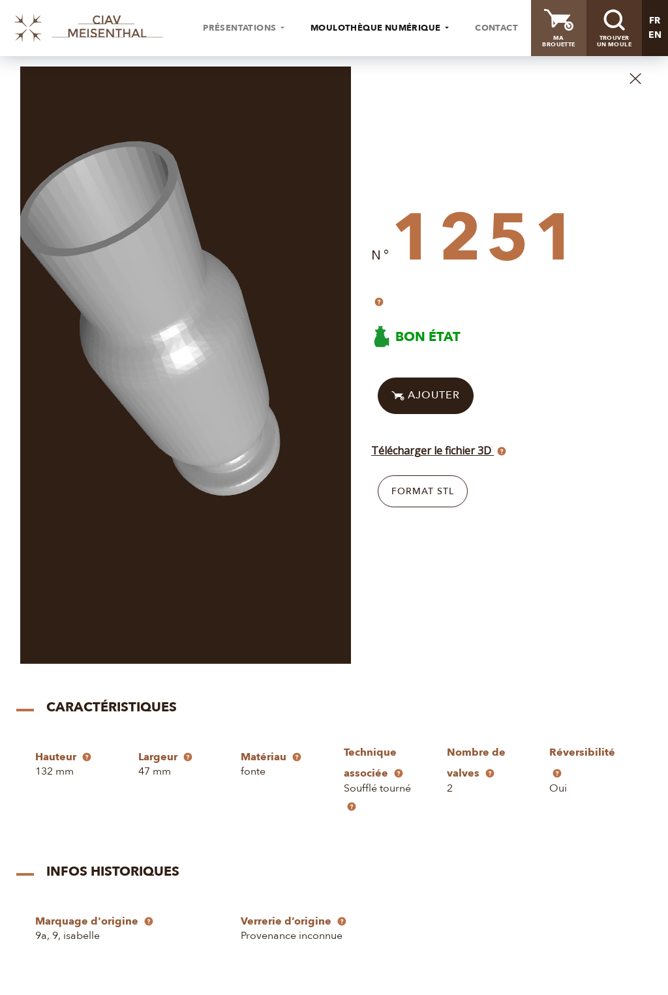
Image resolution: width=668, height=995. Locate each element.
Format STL (422, 491)
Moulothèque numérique (377, 28)
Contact (496, 28)
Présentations (241, 28)
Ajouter (425, 395)
